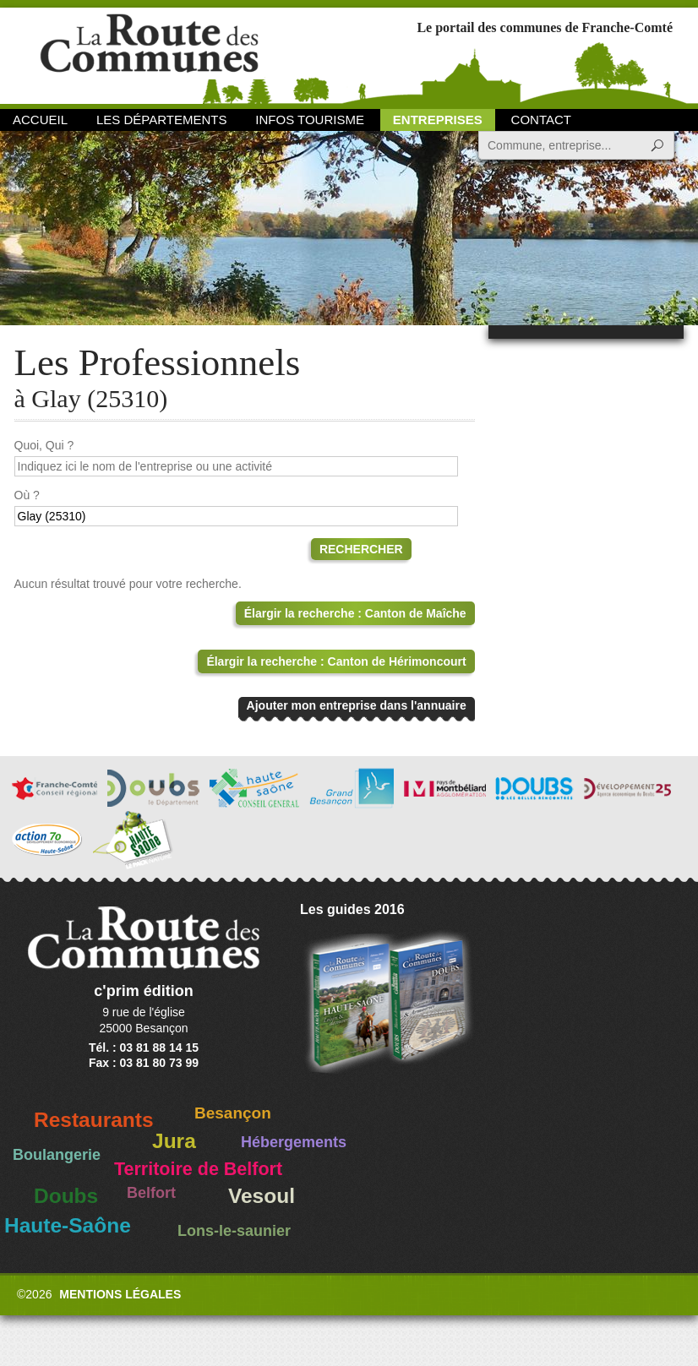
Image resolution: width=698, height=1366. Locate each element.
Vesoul (261, 1195)
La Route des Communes (149, 54)
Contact (541, 119)
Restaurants (94, 1119)
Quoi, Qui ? (44, 445)
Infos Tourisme (309, 119)
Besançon (232, 1113)
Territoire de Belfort (198, 1169)
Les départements (161, 119)
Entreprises (438, 119)
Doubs (66, 1195)
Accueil (40, 119)
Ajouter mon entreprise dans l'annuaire (356, 705)
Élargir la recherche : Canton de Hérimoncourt (336, 661)
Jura (174, 1140)
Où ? (27, 495)
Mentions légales (120, 1294)
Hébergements (293, 1142)
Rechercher (361, 549)
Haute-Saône (67, 1225)
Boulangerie (57, 1154)
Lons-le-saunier (234, 1230)
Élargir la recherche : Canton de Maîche (355, 613)
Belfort (151, 1192)
